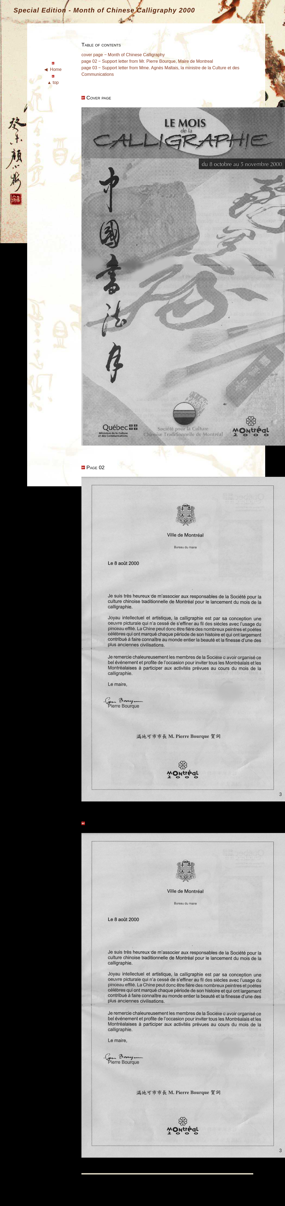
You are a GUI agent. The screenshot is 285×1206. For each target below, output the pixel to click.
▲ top (53, 82)
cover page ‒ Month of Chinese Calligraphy (123, 54)
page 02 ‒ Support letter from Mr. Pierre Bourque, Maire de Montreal (147, 61)
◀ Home (53, 69)
